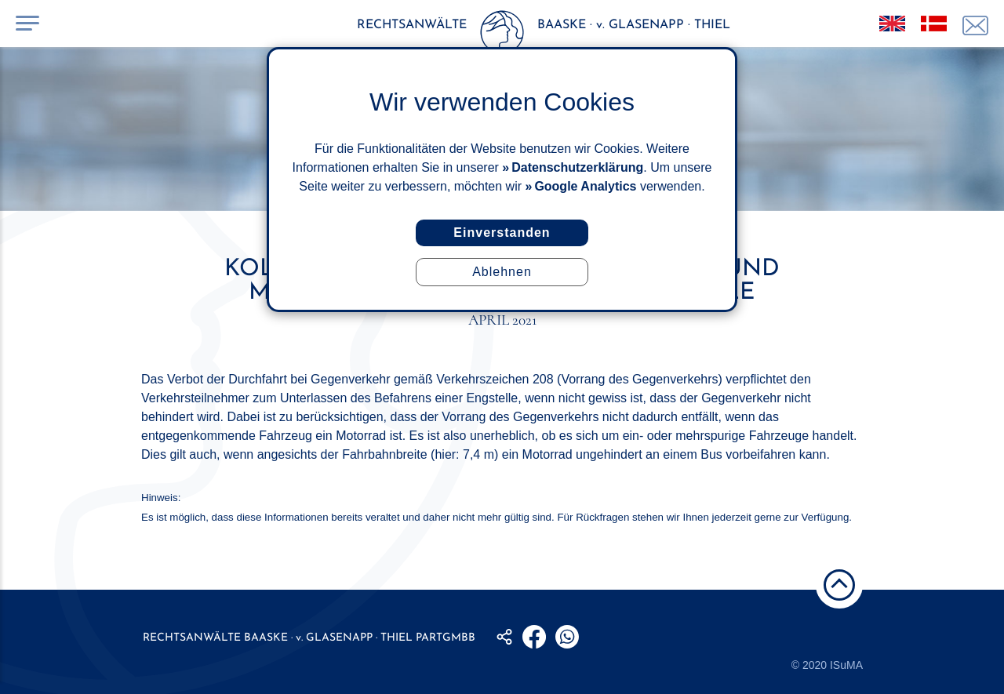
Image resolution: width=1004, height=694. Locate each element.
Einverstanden (501, 232)
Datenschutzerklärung (577, 167)
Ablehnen (502, 271)
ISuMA (846, 665)
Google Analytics (585, 186)
